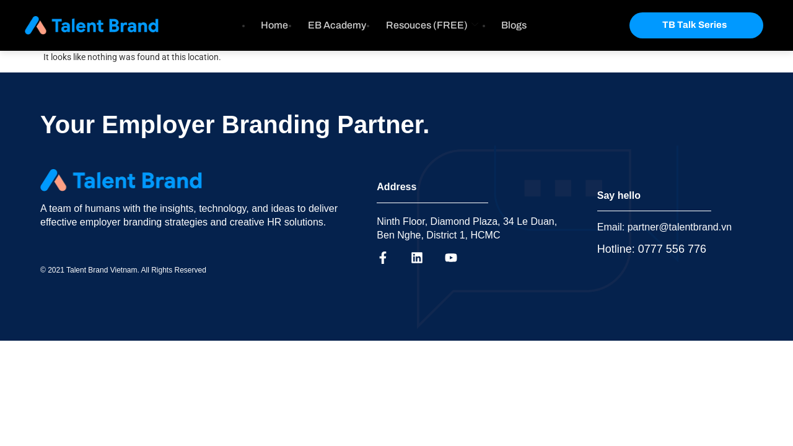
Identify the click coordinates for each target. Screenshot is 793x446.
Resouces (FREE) (432, 25)
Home (274, 25)
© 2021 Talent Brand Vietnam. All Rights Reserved (123, 270)
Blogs (514, 25)
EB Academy (337, 25)
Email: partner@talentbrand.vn (664, 227)
